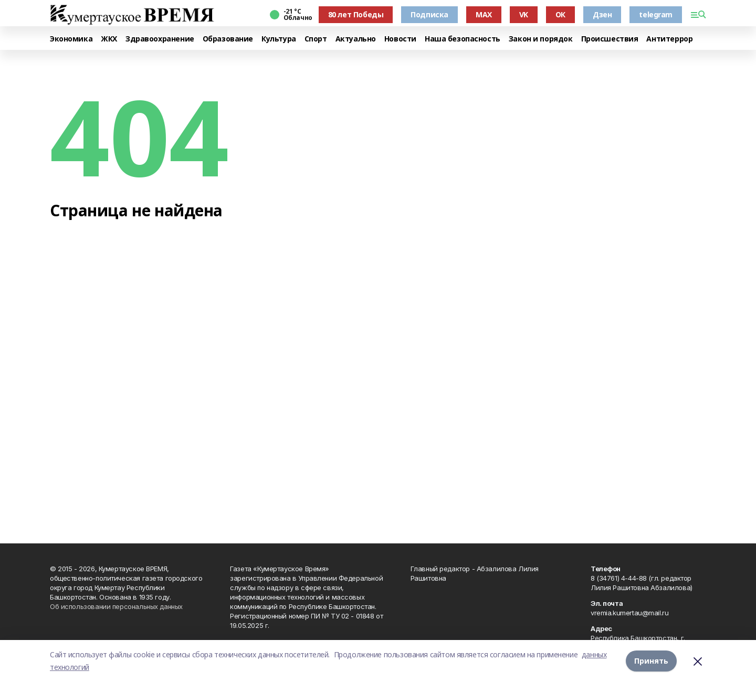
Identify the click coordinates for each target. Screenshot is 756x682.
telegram (656, 14)
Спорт (315, 39)
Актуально (355, 39)
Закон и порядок (541, 39)
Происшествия (609, 39)
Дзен (602, 14)
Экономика (71, 39)
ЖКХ (109, 39)
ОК (560, 14)
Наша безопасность (462, 39)
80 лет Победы (356, 14)
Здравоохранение (159, 39)
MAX (484, 14)
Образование (228, 39)
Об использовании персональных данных (116, 606)
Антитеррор (669, 39)
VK (523, 14)
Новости (400, 39)
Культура (278, 39)
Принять (651, 661)
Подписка (429, 14)
